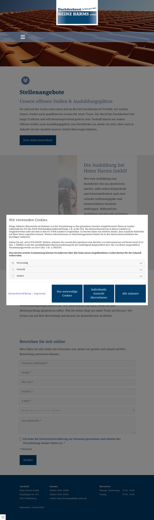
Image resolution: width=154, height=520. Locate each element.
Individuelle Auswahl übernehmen (98, 293)
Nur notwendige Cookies (67, 293)
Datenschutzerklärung (19, 293)
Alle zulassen (130, 293)
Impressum (40, 293)
